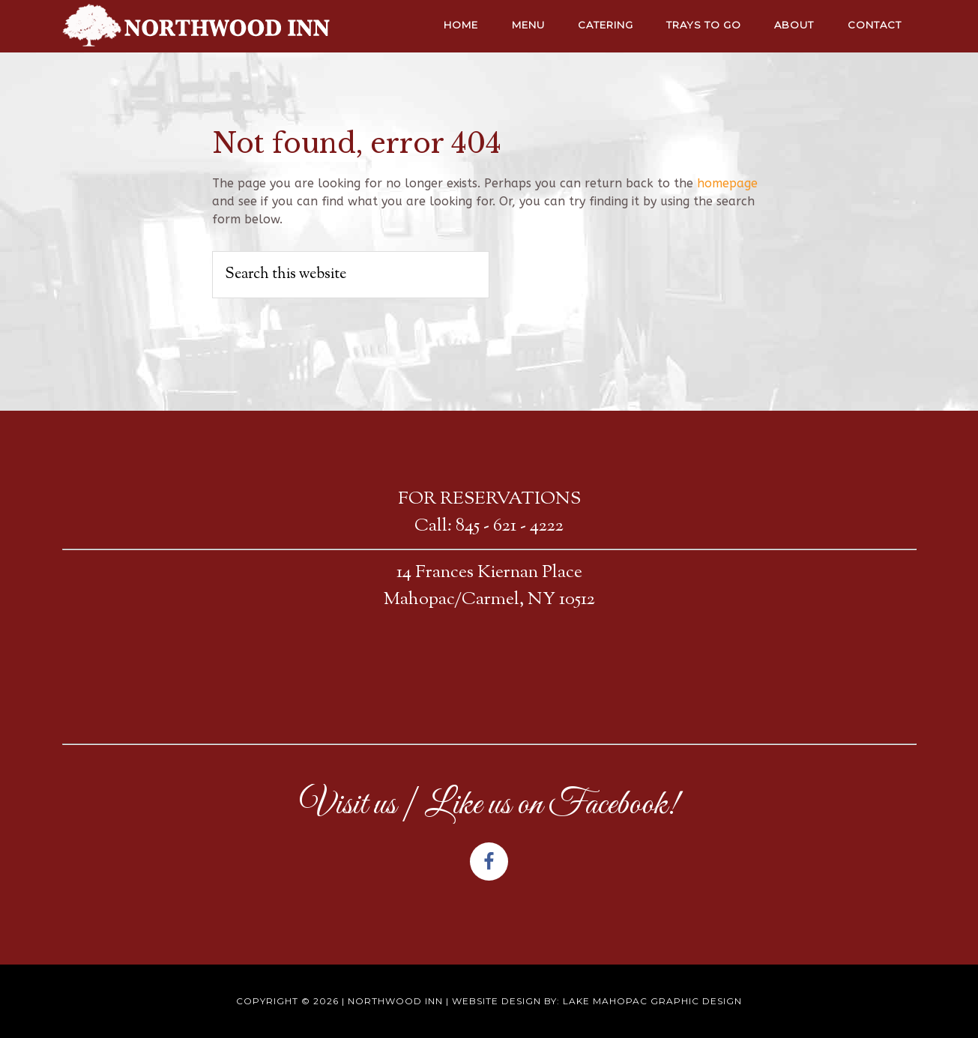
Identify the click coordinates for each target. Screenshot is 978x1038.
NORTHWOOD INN (197, 26)
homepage (727, 183)
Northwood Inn (395, 1001)
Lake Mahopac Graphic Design (652, 1001)
